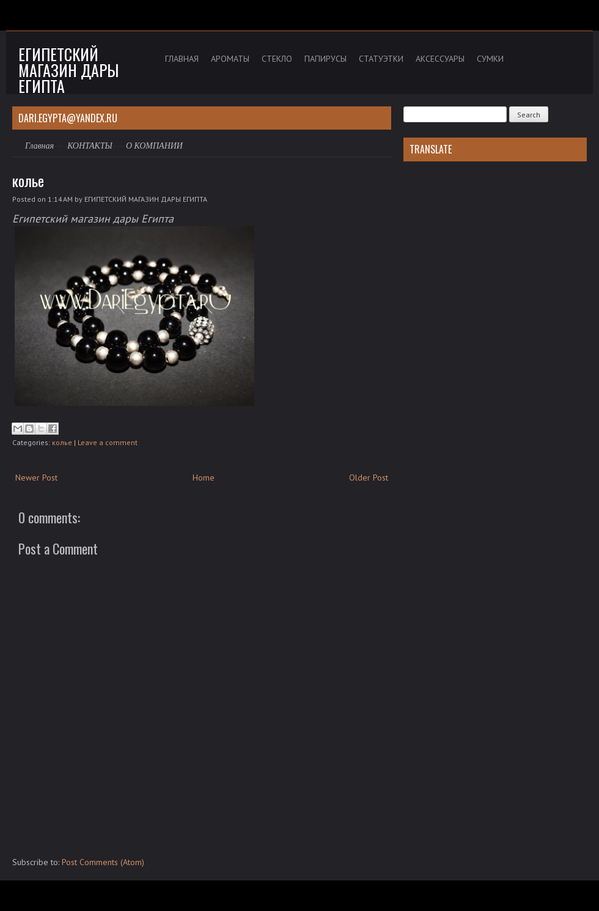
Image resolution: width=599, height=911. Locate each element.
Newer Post (36, 477)
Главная (39, 145)
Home (204, 477)
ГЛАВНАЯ (182, 58)
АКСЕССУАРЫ (440, 58)
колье (28, 180)
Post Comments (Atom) (103, 862)
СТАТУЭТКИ (381, 58)
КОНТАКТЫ (89, 145)
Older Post (368, 477)
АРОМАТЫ (230, 58)
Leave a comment (108, 442)
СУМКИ (490, 58)
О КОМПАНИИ (154, 145)
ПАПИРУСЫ (325, 58)
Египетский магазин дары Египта (68, 70)
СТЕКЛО (277, 58)
